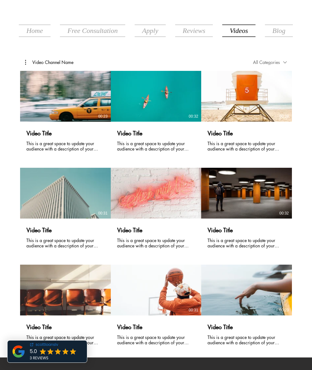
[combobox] (270, 62)
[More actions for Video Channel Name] (49, 62)
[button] (49, 62)
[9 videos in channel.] (156, 208)
